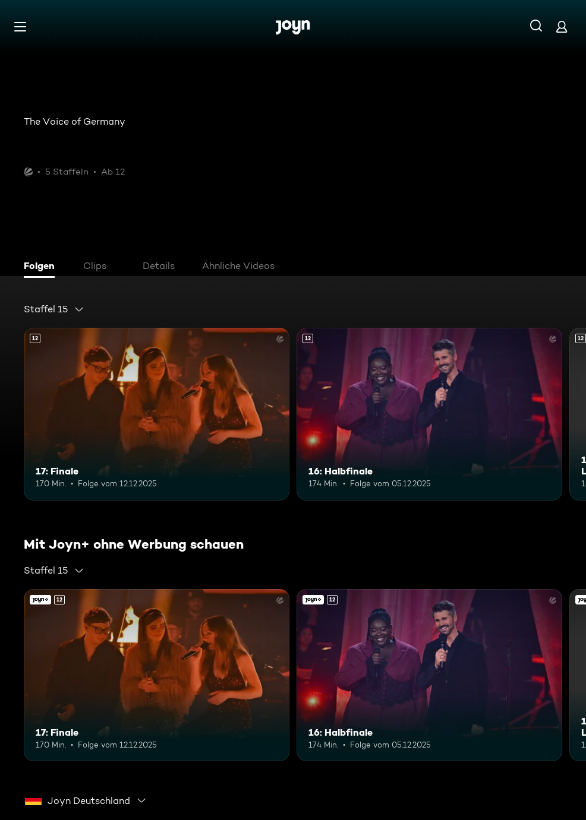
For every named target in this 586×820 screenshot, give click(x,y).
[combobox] (54, 309)
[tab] (42, 267)
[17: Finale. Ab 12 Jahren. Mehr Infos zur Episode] (156, 414)
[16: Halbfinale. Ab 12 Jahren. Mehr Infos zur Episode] (429, 414)
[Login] (561, 26)
